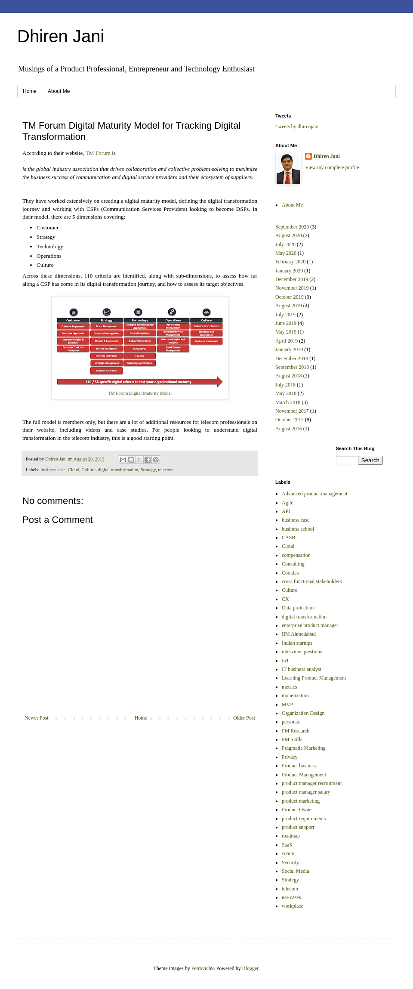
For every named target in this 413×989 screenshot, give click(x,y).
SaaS (287, 845)
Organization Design (303, 713)
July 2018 (285, 385)
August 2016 (288, 429)
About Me (59, 91)
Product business (299, 766)
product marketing (301, 801)
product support (298, 827)
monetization (295, 695)
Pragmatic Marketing (304, 748)
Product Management (304, 775)
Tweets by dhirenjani (296, 127)
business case (52, 469)
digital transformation (118, 469)
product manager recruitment (312, 783)
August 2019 (288, 306)
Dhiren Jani (60, 36)
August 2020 (288, 235)
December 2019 (291, 279)
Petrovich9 (202, 968)
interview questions (302, 652)
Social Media (295, 871)
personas (291, 722)
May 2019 (285, 332)
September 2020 (292, 227)
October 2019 (289, 297)
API (286, 511)
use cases (291, 897)
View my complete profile (332, 167)
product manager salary (306, 792)
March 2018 (287, 402)
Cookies (290, 573)
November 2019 (292, 288)
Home (30, 91)
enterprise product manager (310, 625)
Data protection (298, 608)
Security (290, 862)
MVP (287, 705)
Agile (287, 503)
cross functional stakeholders (312, 581)
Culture (89, 469)
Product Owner (297, 810)
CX (285, 599)
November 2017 (292, 411)
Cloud (73, 469)
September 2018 (292, 367)
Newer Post (37, 718)
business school (298, 529)
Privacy (290, 757)
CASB (288, 538)
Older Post (244, 718)
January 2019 (289, 349)
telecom (165, 469)
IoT (285, 661)
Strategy (148, 469)
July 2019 (285, 315)
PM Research (295, 731)
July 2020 (285, 244)
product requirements (304, 819)
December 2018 (291, 358)
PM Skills (292, 739)
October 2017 (289, 420)
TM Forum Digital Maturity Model (140, 393)
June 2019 (285, 323)
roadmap (291, 836)
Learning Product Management (314, 678)
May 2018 (285, 393)
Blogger (250, 968)
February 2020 (290, 262)
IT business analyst (301, 669)
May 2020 (285, 253)
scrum (288, 853)
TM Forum (98, 153)
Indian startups (297, 643)
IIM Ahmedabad (299, 634)
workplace (292, 906)
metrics (289, 687)
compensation (296, 555)
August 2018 (288, 376)
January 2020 (289, 271)
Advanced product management (315, 494)
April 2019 (286, 341)
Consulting (293, 564)
